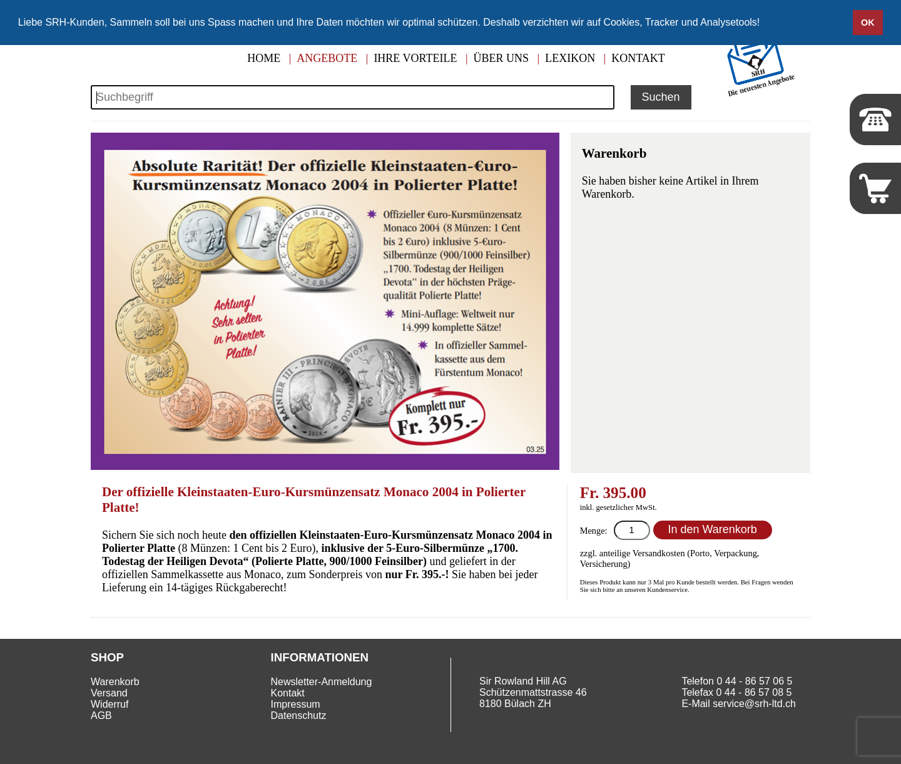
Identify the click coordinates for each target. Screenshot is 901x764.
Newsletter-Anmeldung (321, 681)
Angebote (327, 58)
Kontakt (638, 58)
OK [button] (868, 23)
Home (263, 58)
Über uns (501, 58)
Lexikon (570, 58)
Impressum (295, 704)
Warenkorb (115, 681)
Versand (109, 693)
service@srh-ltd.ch (754, 703)
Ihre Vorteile (415, 58)
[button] (764, 23)
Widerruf (109, 704)
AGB (101, 715)
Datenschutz (299, 715)
